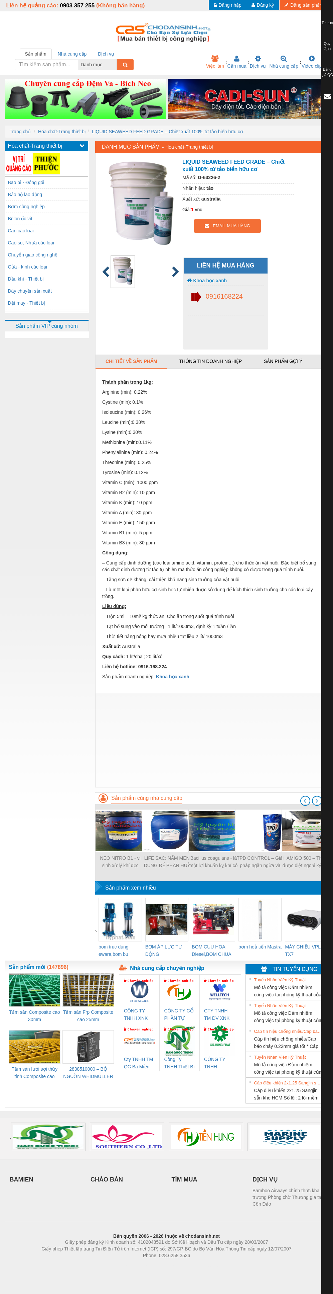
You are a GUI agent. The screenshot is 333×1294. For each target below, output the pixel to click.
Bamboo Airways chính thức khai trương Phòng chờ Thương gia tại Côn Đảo (287, 1197)
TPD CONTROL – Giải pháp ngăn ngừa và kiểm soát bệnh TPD (260, 862)
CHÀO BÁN (107, 1179)
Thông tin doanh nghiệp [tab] (210, 361)
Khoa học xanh (207, 280)
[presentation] (305, 801)
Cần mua (236, 62)
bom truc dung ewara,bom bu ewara (114, 951)
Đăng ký (263, 5)
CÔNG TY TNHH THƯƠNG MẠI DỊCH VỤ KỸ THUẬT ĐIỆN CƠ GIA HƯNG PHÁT (219, 1063)
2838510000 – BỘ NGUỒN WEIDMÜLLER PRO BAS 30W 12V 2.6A (88, 1073)
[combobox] (115, 64)
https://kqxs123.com (198, 1265)
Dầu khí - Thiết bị (26, 279)
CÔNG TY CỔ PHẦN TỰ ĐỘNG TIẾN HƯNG (178, 1015)
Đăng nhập (227, 5)
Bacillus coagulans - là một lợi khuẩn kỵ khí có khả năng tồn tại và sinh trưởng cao (213, 862)
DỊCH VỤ (265, 1179)
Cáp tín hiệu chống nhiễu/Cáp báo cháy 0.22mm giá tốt (288, 1031)
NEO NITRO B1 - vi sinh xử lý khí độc (120, 861)
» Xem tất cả (307, 979)
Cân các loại (21, 230)
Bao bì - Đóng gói (26, 182)
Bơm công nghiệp (26, 206)
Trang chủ (20, 131)
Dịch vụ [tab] (106, 54)
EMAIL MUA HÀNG (227, 225)
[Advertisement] (212, 740)
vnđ (198, 209)
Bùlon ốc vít (20, 218)
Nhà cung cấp (283, 62)
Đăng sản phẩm (304, 5)
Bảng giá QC (327, 72)
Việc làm (215, 62)
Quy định (327, 46)
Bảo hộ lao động (25, 194)
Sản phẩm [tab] (35, 54)
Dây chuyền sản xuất (30, 291)
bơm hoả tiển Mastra (260, 946)
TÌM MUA (184, 1179)
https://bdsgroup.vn (158, 1265)
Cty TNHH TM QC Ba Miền (138, 1063)
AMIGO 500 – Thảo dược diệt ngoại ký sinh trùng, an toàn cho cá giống (307, 862)
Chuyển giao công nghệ (32, 254)
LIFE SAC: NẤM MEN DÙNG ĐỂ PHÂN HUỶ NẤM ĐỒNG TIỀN (167, 862)
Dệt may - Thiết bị (26, 303)
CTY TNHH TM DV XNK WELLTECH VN (216, 1015)
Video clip (312, 62)
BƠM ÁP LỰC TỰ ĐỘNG (163, 950)
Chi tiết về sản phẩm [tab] (131, 361)
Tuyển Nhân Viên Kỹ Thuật (280, 979)
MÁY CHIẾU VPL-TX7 (303, 950)
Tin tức (327, 23)
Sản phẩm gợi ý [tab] (283, 361)
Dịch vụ (258, 62)
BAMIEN (21, 1179)
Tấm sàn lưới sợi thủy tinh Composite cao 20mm (34, 1073)
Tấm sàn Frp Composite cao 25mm (88, 1015)
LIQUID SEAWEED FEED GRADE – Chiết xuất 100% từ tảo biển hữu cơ (167, 131)
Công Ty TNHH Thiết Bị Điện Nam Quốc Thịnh (179, 1063)
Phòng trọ (124, 1265)
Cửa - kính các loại (27, 267)
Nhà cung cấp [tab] (72, 54)
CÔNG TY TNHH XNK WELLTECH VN (136, 1015)
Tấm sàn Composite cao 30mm (34, 1015)
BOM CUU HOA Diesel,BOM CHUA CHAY (211, 951)
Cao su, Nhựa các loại (31, 242)
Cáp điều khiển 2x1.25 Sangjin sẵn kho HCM (288, 1082)
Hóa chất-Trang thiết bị (62, 131)
